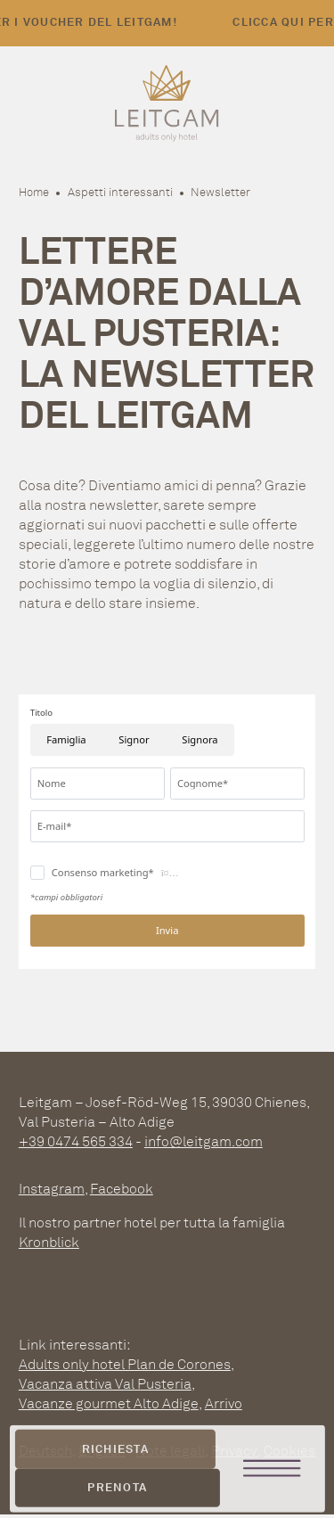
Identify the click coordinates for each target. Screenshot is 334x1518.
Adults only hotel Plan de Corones (125, 1364)
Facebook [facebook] (121, 1188)
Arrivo (223, 1403)
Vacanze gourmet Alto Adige (109, 1403)
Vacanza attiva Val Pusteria (105, 1383)
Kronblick (49, 1242)
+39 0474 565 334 (76, 1141)
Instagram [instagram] (52, 1188)
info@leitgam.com (203, 1141)
